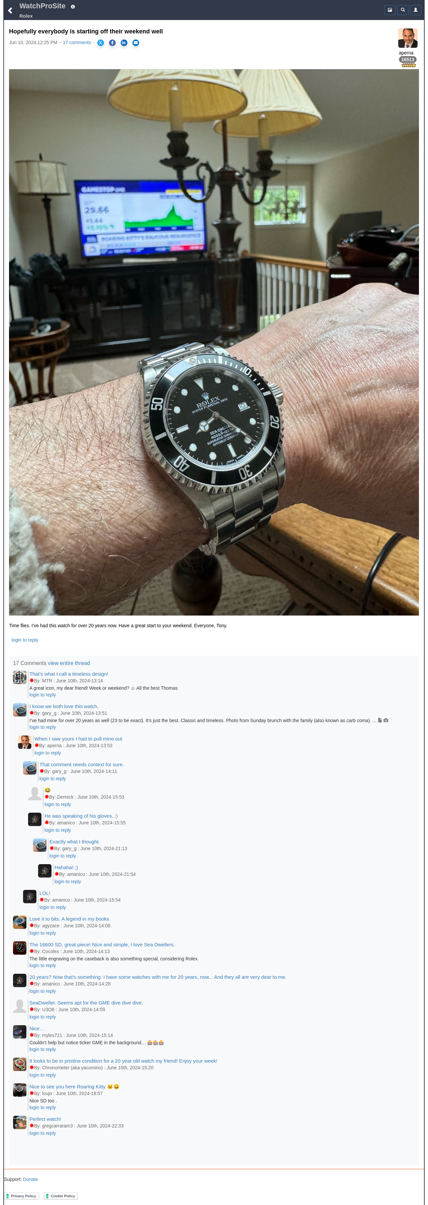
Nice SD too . (43, 1100)
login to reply (25, 640)
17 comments (77, 42)
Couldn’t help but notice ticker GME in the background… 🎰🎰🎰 (97, 1042)
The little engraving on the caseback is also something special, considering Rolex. (114, 958)
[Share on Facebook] (112, 42)
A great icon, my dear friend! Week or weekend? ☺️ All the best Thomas (103, 688)
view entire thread (69, 663)
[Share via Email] (135, 42)
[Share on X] (100, 42)
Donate (30, 1179)
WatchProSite (42, 6)
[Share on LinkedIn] (124, 42)
